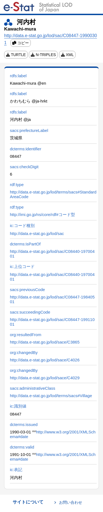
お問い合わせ (70, 502)
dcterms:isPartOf (25, 244)
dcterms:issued (24, 424)
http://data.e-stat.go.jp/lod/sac (37, 233)
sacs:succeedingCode (30, 312)
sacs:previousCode (27, 289)
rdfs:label (18, 75)
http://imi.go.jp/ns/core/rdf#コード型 (42, 214)
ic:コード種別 (22, 225)
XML (67, 54)
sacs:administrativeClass (32, 388)
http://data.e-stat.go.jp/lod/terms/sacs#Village (51, 395)
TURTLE (16, 54)
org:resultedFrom (25, 334)
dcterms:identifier (25, 148)
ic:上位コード (22, 266)
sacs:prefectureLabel (29, 130)
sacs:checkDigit (24, 166)
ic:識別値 (18, 406)
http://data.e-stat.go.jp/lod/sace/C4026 (45, 360)
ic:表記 (16, 469)
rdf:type (17, 184)
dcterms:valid (22, 447)
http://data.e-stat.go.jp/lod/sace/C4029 (45, 377)
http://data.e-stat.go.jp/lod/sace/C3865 (45, 342)
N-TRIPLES (43, 54)
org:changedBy (24, 352)
